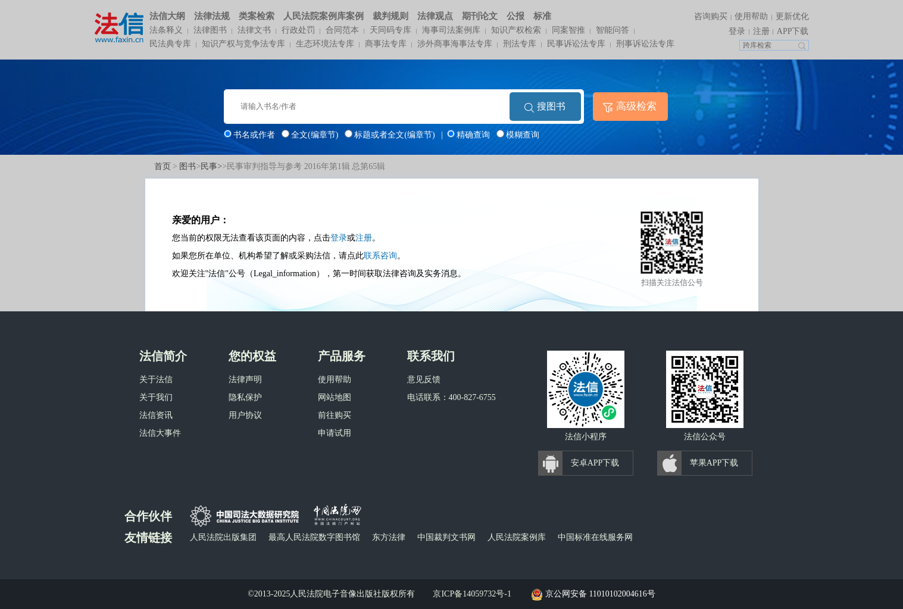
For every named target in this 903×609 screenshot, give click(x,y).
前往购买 (334, 415)
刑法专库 (519, 43)
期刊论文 (480, 16)
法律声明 (245, 379)
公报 (515, 16)
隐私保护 (245, 397)
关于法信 (156, 379)
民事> (211, 166)
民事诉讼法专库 (576, 43)
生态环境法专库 (325, 43)
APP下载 (793, 31)
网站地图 (334, 397)
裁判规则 (390, 16)
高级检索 (636, 106)
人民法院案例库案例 (323, 16)
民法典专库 (170, 43)
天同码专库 (390, 30)
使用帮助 (751, 16)
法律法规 (212, 16)
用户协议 (245, 415)
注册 (761, 31)
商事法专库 (386, 43)
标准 (542, 16)
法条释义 (166, 30)
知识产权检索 (516, 30)
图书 (187, 166)
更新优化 (792, 16)
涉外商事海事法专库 (454, 43)
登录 (737, 31)
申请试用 (334, 433)
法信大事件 (160, 433)
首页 (162, 166)
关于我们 (156, 397)
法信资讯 (156, 415)
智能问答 (612, 30)
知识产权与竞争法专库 (243, 43)
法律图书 (210, 30)
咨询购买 (710, 16)
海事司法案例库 (451, 30)
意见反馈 (423, 379)
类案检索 (256, 16)
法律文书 (254, 30)
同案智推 (568, 30)
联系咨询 (380, 255)
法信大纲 (167, 16)
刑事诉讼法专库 (645, 43)
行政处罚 (298, 30)
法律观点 (435, 16)
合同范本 (342, 30)
